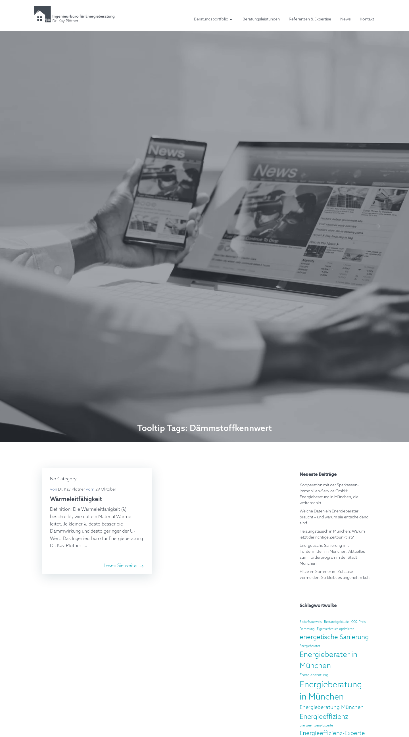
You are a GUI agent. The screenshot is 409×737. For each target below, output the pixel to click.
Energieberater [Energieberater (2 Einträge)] (309, 645)
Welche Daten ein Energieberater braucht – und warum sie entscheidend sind (333, 517)
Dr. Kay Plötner (72, 490)
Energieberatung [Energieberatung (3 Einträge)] (313, 675)
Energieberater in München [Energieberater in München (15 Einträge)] (328, 660)
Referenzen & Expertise (311, 20)
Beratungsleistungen (262, 20)
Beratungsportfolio (214, 20)
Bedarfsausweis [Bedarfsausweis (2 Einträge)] (310, 621)
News (346, 20)
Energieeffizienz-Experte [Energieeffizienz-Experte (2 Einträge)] (316, 725)
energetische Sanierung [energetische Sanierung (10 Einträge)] (333, 637)
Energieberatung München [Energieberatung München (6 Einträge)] (331, 707)
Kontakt (368, 20)
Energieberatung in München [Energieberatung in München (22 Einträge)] (334, 691)
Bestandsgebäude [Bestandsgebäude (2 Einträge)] (336, 621)
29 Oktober (106, 490)
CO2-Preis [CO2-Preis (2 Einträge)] (358, 621)
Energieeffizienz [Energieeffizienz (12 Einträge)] (323, 716)
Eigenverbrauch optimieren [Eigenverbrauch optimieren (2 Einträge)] (335, 628)
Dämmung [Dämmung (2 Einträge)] (306, 628)
